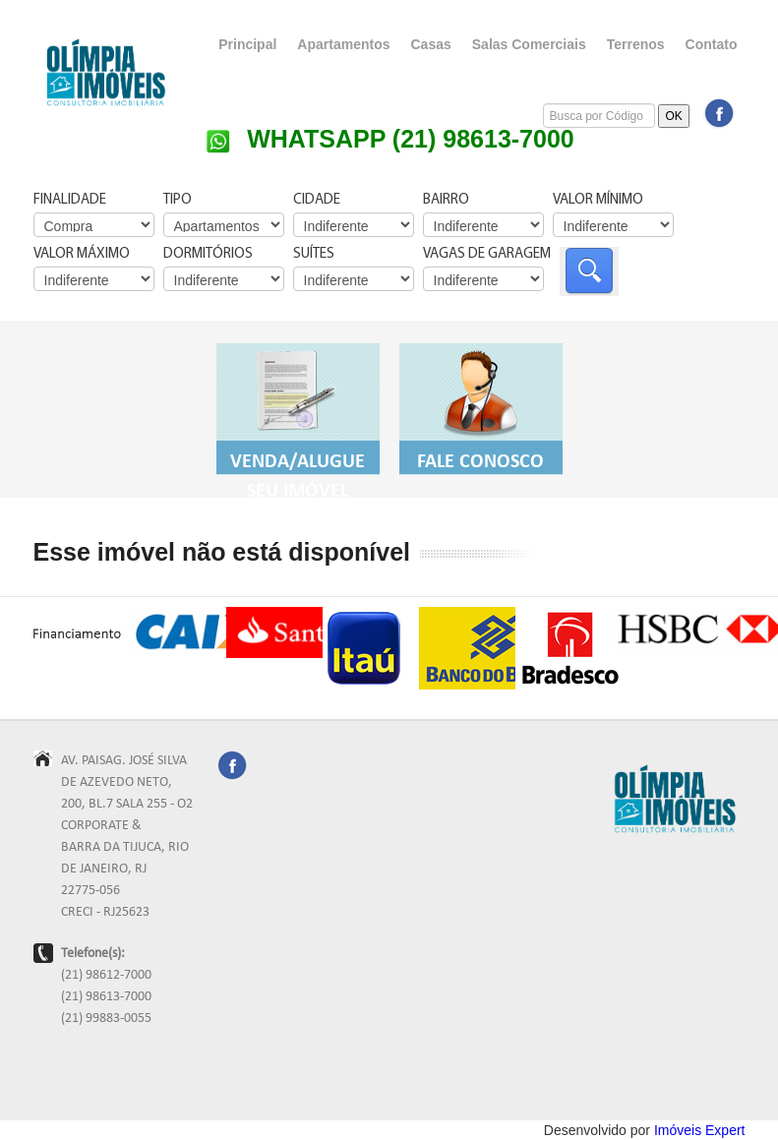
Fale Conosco (481, 406)
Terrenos (636, 44)
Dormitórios (208, 254)
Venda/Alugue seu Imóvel (298, 421)
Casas (431, 44)
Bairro (446, 200)
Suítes (313, 254)
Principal (247, 44)
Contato (712, 44)
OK (673, 116)
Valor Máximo (81, 254)
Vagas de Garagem (487, 254)
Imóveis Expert (700, 1130)
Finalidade (69, 200)
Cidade (316, 200)
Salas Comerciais (529, 44)
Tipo (177, 200)
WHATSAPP (390, 138)
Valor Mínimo (598, 200)
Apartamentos (343, 44)
